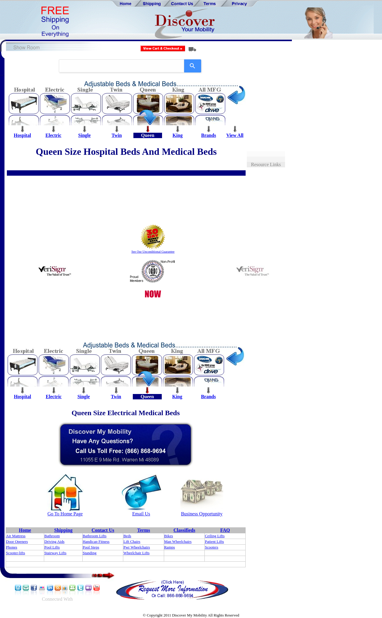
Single (84, 135)
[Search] (192, 65)
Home (25, 530)
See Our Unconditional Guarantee (153, 251)
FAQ (225, 530)
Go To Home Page (65, 513)
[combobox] (121, 65)
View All (235, 135)
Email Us (141, 513)
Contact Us (103, 530)
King (177, 135)
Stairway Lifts (55, 553)
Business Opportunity (201, 513)
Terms (143, 530)
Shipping (63, 530)
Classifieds (184, 530)
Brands (208, 135)
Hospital (22, 135)
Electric (53, 135)
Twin (117, 135)
